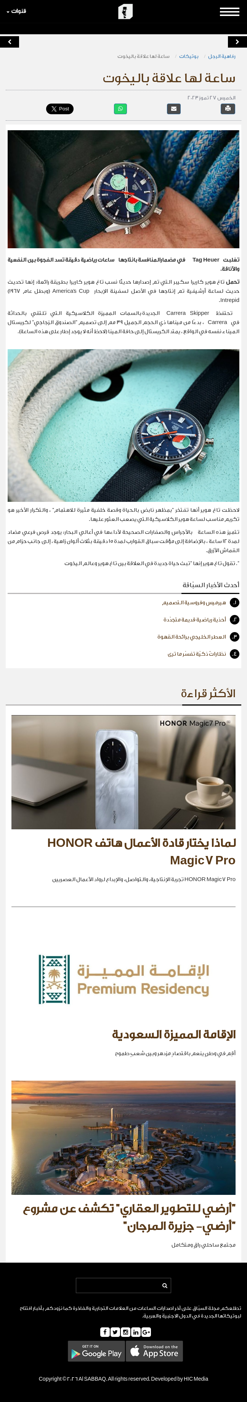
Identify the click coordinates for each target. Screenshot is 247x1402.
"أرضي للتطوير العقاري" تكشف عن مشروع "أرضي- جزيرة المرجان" (129, 1217)
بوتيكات (189, 56)
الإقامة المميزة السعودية (174, 1034)
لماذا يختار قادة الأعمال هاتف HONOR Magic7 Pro (141, 852)
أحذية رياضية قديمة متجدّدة (201, 619)
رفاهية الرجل (222, 56)
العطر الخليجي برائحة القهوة (198, 637)
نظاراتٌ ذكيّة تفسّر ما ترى (203, 654)
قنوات (16, 11)
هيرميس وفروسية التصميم (200, 602)
